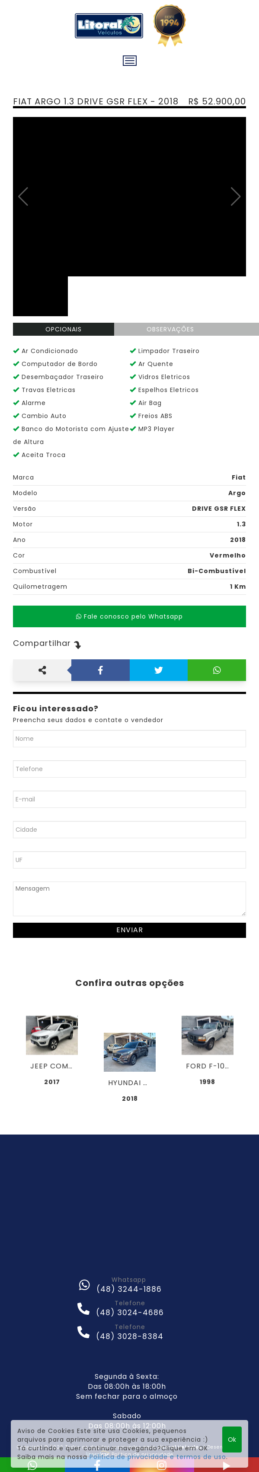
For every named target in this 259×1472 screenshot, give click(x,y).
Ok (232, 1439)
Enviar (129, 930)
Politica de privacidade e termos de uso (158, 1457)
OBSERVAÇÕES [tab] (170, 329)
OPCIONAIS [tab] (63, 329)
